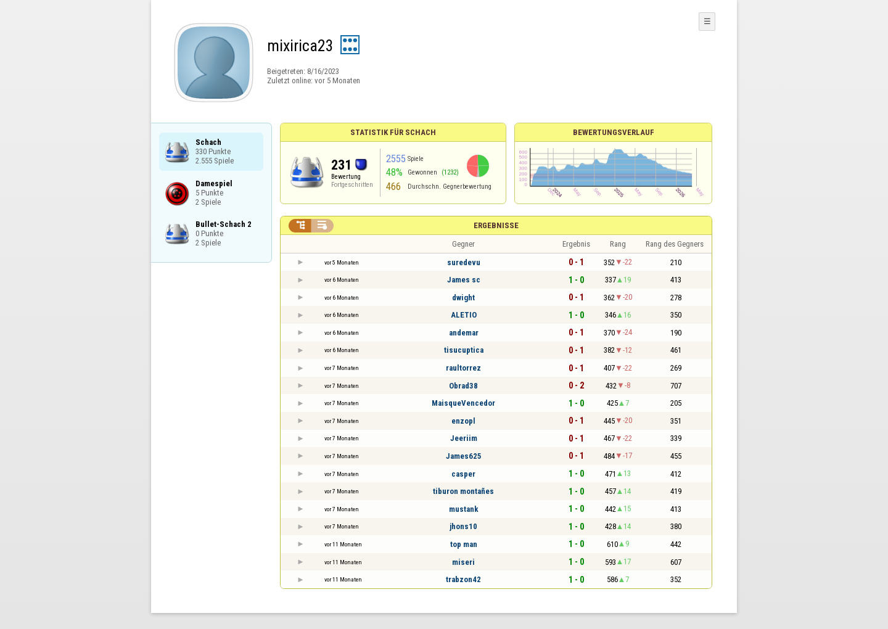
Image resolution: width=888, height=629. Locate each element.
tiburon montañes (463, 491)
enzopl (463, 421)
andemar (464, 332)
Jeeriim (463, 438)
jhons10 (463, 526)
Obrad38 (463, 385)
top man (463, 544)
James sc (463, 279)
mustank (464, 509)
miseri (463, 562)
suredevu (463, 262)
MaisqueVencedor (463, 403)
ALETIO (464, 314)
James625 (464, 456)
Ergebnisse (496, 225)
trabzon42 (463, 579)
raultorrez (463, 367)
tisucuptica (463, 350)
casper (463, 474)
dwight (463, 297)
